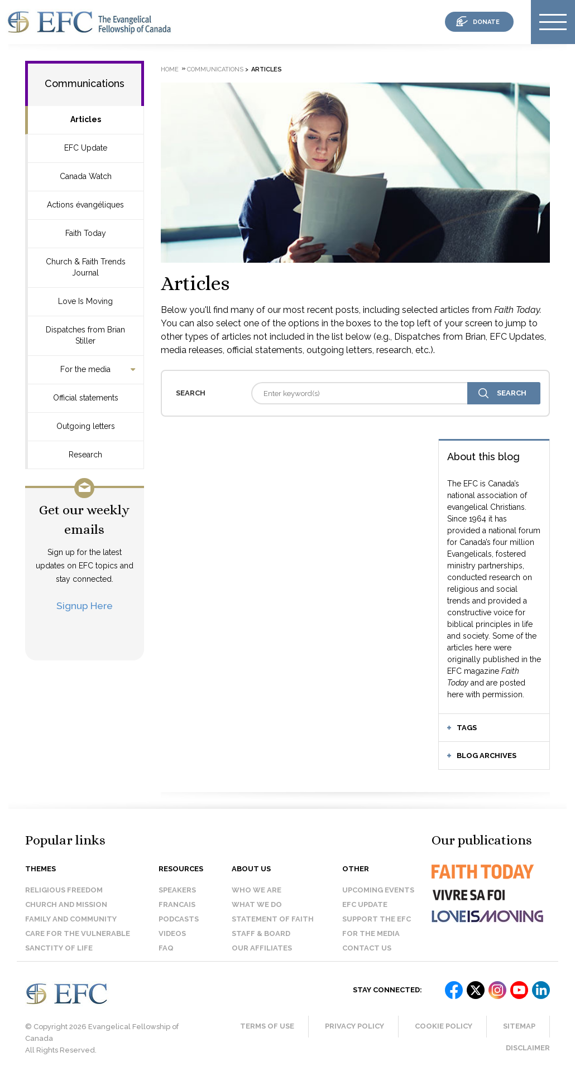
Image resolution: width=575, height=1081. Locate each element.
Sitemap (519, 1026)
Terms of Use (267, 1026)
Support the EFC (376, 919)
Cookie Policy (443, 1026)
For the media (85, 369)
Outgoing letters (85, 426)
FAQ (166, 948)
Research (85, 454)
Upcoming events (378, 890)
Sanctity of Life (59, 948)
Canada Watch (86, 176)
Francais (177, 904)
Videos (172, 933)
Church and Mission (66, 904)
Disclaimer (528, 1048)
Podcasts (179, 919)
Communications (84, 83)
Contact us (366, 948)
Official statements (85, 397)
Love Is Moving (85, 301)
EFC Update (85, 147)
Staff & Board (261, 933)
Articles (85, 119)
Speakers (177, 890)
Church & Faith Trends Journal (86, 267)
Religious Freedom (64, 890)
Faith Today (85, 233)
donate (486, 22)
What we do (257, 904)
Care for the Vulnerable (77, 933)
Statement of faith (273, 919)
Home (170, 69)
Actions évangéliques (85, 204)
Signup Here (84, 605)
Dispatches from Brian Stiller (85, 335)
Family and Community (71, 919)
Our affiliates (262, 948)
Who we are (256, 890)
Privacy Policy (354, 1026)
